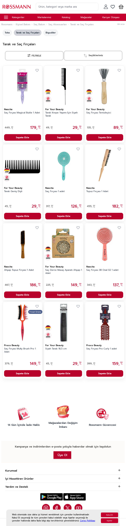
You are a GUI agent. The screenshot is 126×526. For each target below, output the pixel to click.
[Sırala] (93, 56)
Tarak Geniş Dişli (13, 191)
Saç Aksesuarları (57, 24)
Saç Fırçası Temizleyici (98, 112)
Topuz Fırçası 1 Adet (97, 191)
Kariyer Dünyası (110, 17)
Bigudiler (51, 32)
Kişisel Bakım (23, 24)
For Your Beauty (54, 109)
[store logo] (17, 7)
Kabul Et (109, 515)
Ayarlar (109, 520)
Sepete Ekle (22, 137)
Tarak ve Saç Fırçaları (27, 32)
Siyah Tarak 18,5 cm (56, 348)
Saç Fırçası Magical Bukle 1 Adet (22, 112)
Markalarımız (44, 17)
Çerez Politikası (87, 520)
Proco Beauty (11, 345)
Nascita (8, 109)
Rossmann (6, 24)
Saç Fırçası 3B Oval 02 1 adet (102, 270)
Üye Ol (62, 455)
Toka (7, 32)
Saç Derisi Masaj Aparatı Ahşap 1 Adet (63, 271)
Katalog (66, 17)
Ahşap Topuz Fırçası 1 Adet (19, 270)
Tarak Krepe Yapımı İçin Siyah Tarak (61, 114)
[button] (120, 6)
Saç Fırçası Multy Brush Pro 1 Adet (20, 350)
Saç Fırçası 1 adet (55, 191)
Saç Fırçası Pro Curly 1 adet (101, 348)
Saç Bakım (39, 24)
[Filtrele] (34, 55)
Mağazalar (86, 17)
